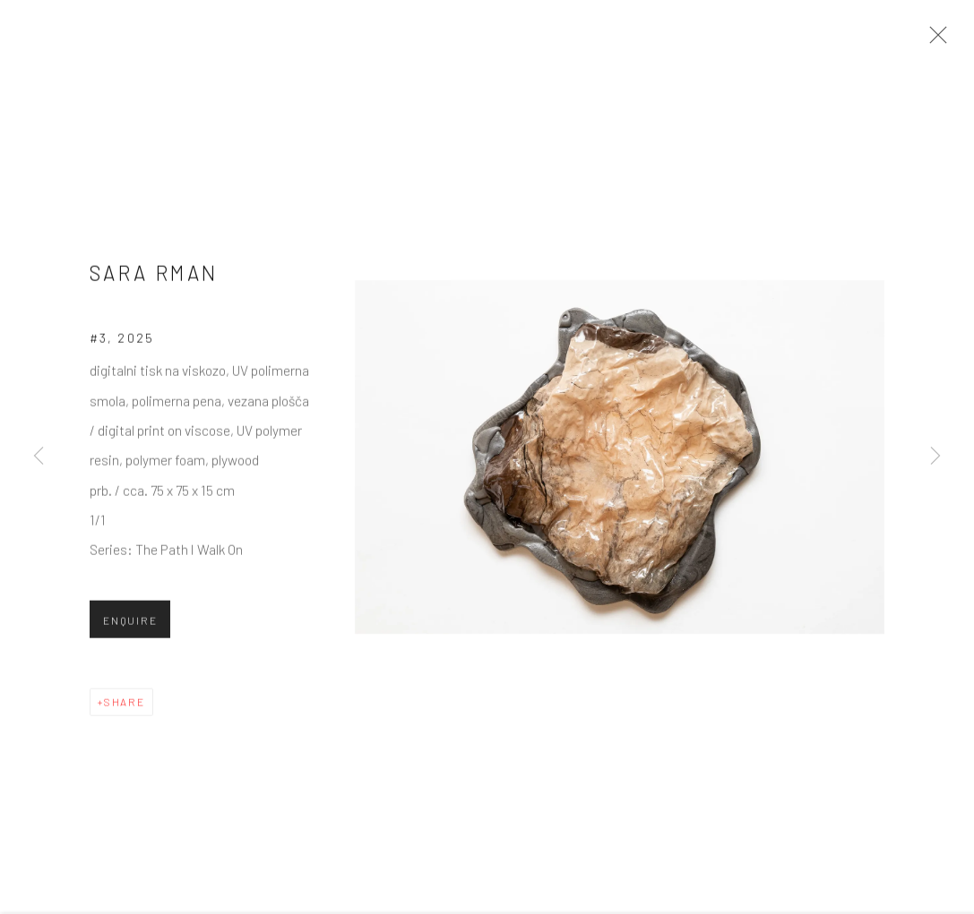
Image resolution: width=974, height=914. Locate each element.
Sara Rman (154, 277)
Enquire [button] (130, 625)
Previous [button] (38, 457)
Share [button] (124, 706)
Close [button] (933, 40)
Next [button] (935, 457)
